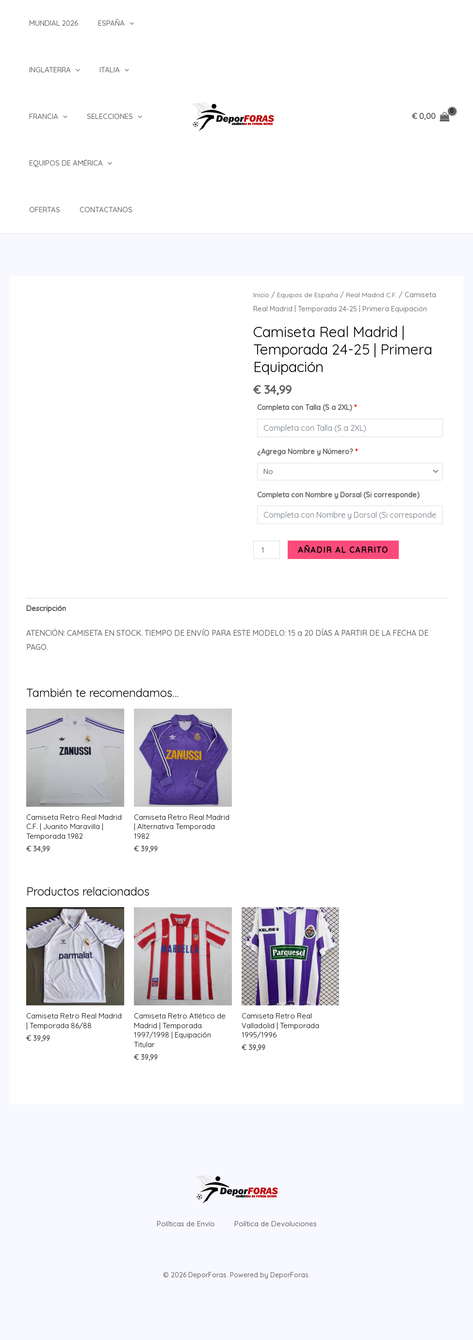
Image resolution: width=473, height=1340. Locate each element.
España (101, 23)
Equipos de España (308, 294)
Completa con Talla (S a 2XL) (307, 407)
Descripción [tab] (47, 611)
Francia (38, 116)
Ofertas (132, 163)
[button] (114, 23)
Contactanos (45, 209)
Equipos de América (60, 163)
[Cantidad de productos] (267, 551)
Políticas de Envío (177, 1239)
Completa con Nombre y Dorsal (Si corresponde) (338, 496)
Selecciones (100, 116)
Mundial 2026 (44, 23)
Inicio (261, 294)
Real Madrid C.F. (374, 294)
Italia (99, 70)
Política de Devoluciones (283, 1239)
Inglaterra (44, 70)
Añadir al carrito (344, 551)
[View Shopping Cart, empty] (431, 116)
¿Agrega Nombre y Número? (307, 451)
